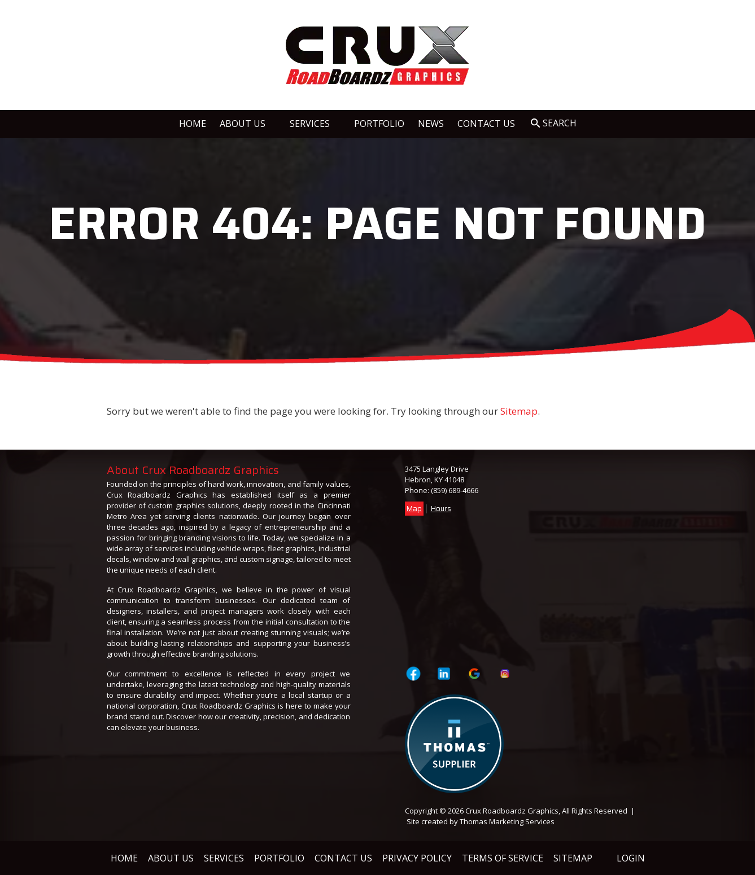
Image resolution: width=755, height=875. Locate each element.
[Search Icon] (553, 123)
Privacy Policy (417, 858)
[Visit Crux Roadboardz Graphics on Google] (474, 673)
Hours (441, 509)
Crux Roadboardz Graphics (511, 811)
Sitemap (519, 410)
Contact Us (343, 858)
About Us (171, 858)
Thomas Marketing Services (507, 821)
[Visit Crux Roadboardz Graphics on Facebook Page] (413, 674)
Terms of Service (502, 858)
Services (224, 858)
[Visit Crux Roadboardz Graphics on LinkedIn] (443, 673)
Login (631, 858)
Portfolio (279, 858)
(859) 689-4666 (454, 490)
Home (124, 858)
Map (414, 509)
